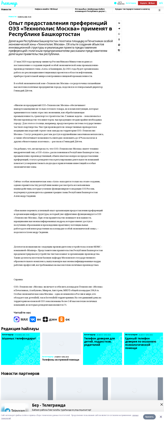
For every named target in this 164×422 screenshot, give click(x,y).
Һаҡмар (9, 3)
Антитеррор (131, 3)
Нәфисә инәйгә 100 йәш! (46, 9)
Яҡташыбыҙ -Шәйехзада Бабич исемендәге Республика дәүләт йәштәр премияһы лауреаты (90, 10)
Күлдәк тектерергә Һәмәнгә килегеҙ (132, 9)
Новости (6, 9)
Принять (149, 417)
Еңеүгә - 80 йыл (147, 3)
